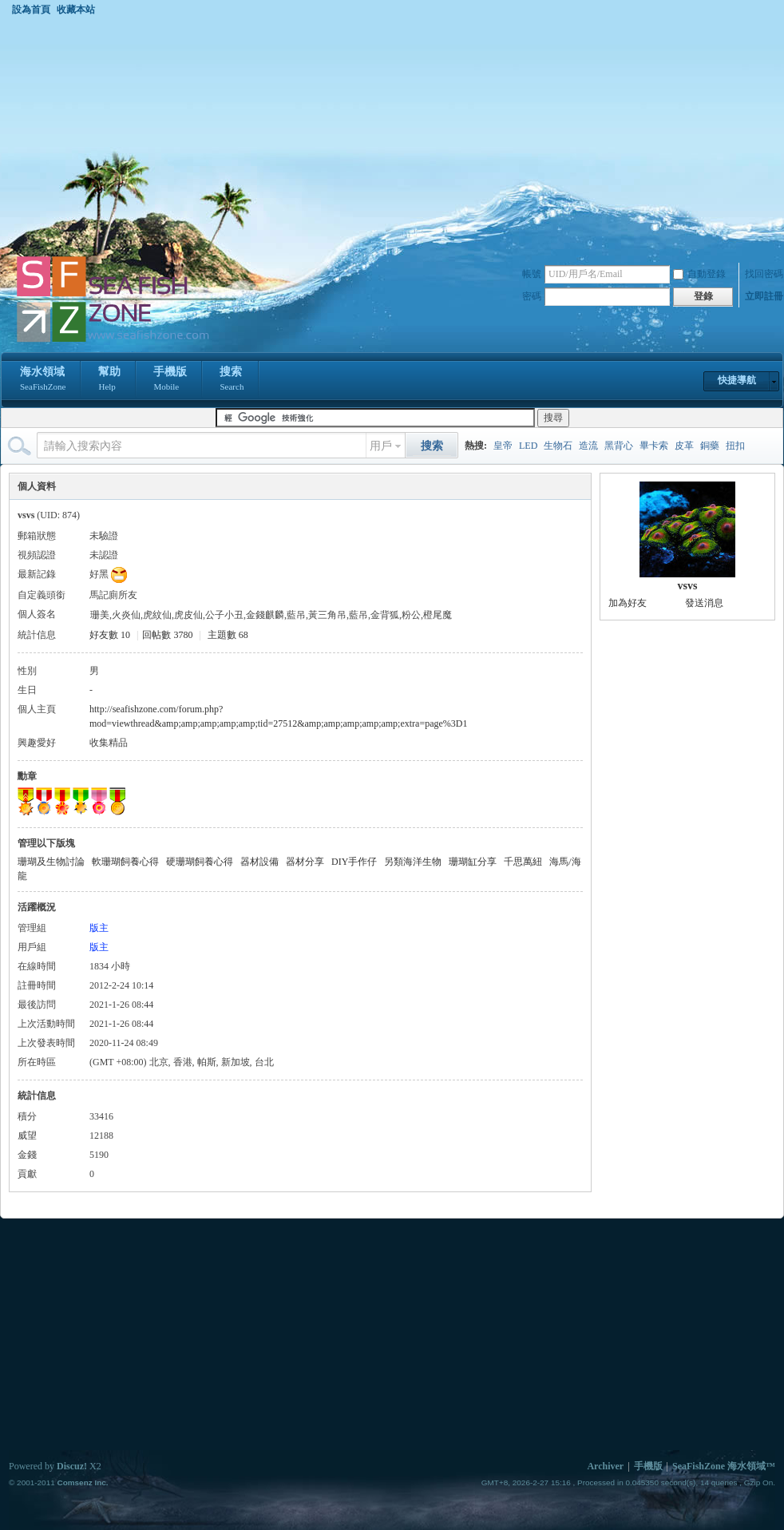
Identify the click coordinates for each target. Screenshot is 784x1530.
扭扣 (735, 445)
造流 (588, 445)
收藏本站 (76, 9)
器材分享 (305, 861)
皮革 (684, 445)
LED (528, 445)
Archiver (605, 1466)
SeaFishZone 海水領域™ (723, 1466)
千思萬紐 (523, 861)
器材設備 (259, 861)
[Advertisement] (392, 135)
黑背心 (618, 445)
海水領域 (42, 380)
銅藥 (709, 445)
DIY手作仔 (354, 861)
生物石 (558, 445)
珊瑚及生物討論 (51, 861)
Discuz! (72, 1466)
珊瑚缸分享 (473, 861)
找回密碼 (764, 273)
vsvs (688, 586)
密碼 (531, 296)
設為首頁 (31, 9)
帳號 (531, 273)
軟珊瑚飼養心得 (125, 861)
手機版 (170, 380)
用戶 (381, 446)
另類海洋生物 (412, 861)
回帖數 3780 (167, 634)
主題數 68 (228, 634)
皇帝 (503, 445)
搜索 (232, 380)
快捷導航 (737, 380)
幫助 (109, 380)
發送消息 (704, 602)
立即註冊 (764, 296)
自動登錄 (699, 273)
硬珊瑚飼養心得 (199, 861)
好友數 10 (109, 634)
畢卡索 (653, 445)
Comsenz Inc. (82, 1482)
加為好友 (627, 602)
